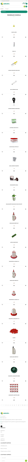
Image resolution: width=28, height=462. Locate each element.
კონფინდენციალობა (4, 445)
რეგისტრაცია (3, 440)
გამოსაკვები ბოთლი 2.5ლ (14, 223)
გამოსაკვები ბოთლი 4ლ (14, 356)
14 (24, 405)
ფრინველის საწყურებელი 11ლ (14, 318)
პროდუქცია (2, 434)
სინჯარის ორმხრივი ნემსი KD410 (14, 70)
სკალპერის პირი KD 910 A (14, 127)
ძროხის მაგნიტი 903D (14, 242)
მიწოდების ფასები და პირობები (6, 451)
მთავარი (2, 8)
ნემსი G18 (14, 51)
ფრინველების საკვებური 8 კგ (14, 261)
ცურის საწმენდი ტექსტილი (14, 165)
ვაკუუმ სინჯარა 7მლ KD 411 (14, 146)
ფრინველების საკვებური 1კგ (14, 299)
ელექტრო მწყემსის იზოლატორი (14, 108)
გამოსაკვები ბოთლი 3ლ (14, 280)
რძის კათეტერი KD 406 (14, 89)
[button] (24, 3)
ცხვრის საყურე (14, 32)
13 (22, 405)
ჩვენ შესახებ (3, 430)
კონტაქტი (2, 436)
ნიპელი (14, 337)
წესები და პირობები (4, 448)
